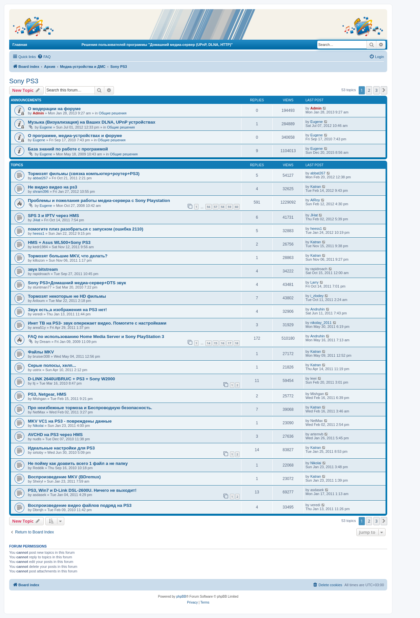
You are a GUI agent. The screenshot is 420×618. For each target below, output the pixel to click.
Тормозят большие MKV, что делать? (68, 255)
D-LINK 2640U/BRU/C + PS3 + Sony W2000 (71, 378)
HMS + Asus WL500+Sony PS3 (59, 242)
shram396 (41, 191)
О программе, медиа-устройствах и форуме (75, 135)
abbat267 (40, 178)
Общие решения (113, 113)
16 (222, 343)
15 (215, 343)
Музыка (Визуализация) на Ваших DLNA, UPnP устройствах (91, 122)
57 (215, 207)
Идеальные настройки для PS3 (61, 448)
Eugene (46, 127)
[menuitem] (44, 57)
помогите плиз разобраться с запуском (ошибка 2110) (85, 229)
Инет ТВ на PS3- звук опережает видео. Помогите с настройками (97, 323)
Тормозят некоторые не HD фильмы (67, 296)
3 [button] (376, 90)
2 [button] (369, 90)
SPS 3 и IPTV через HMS (53, 215)
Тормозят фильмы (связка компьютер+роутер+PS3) (83, 173)
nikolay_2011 (321, 323)
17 (229, 343)
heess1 (38, 233)
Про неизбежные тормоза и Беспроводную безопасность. (90, 407)
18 (236, 343)
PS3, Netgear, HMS (47, 394)
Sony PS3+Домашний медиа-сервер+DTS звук (77, 282)
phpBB (181, 596)
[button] (384, 90)
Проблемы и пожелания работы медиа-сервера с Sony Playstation (99, 200)
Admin (38, 113)
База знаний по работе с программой (68, 149)
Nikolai (38, 426)
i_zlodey (317, 296)
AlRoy (315, 200)
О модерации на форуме (54, 108)
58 (222, 207)
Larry (314, 282)
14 (208, 343)
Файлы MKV (41, 351)
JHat (36, 220)
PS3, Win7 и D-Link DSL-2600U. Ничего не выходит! (82, 490)
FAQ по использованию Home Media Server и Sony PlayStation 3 (96, 336)
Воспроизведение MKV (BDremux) (64, 476)
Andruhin (317, 309)
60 (236, 207)
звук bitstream (43, 269)
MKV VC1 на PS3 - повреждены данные (70, 421)
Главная (19, 45)
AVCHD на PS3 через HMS (55, 434)
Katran (315, 187)
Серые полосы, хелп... (52, 365)
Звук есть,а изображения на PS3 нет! (67, 309)
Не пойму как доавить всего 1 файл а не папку (78, 463)
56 (208, 207)
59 (229, 207)
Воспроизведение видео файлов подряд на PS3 (80, 505)
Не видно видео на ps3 (52, 187)
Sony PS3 (23, 81)
